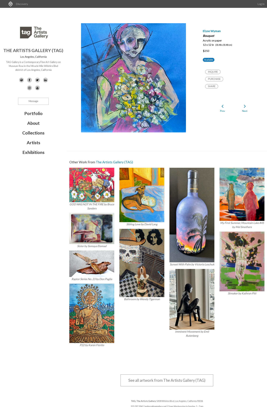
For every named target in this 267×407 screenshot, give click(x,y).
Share (212, 86)
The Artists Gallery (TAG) (33, 50)
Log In (260, 3)
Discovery (22, 3)
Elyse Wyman (212, 31)
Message (33, 101)
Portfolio (33, 113)
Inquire (213, 71)
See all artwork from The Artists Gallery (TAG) (167, 380)
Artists (33, 142)
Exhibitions (33, 152)
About (33, 123)
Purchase (214, 78)
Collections (33, 132)
